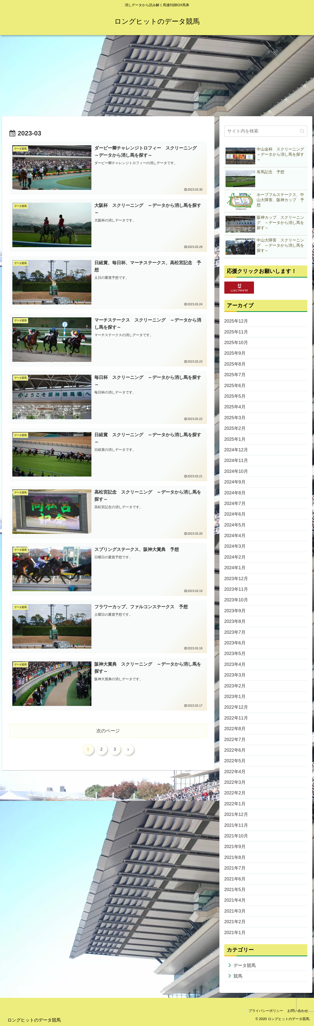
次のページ (108, 732)
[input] (265, 131)
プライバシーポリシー (264, 1011)
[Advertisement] (157, 75)
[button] (302, 131)
